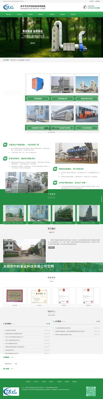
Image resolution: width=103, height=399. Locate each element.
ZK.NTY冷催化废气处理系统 (62, 176)
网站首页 (8, 14)
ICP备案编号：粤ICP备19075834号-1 (60, 389)
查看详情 (51, 267)
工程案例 (51, 14)
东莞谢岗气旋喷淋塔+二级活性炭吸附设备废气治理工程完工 (77, 344)
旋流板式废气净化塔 (87, 147)
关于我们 (92, 1)
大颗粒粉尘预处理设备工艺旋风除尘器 (27, 373)
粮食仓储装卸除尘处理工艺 (27, 379)
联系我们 (98, 1)
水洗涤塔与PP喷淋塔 (27, 356)
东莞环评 (27, 60)
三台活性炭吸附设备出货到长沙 (77, 340)
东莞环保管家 (9, 112)
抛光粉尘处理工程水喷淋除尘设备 (27, 359)
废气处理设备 (9, 101)
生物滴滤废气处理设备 (38, 176)
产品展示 (30, 14)
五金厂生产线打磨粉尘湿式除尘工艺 (27, 363)
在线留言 (62, 14)
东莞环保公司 (13, 60)
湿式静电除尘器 (62, 147)
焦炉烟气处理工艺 (27, 376)
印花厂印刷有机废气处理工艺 (27, 366)
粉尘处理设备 (9, 97)
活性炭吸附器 (21, 60)
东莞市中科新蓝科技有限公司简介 (77, 347)
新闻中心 (41, 14)
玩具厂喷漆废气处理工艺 (27, 369)
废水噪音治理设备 (10, 104)
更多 (47, 350)
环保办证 (8, 108)
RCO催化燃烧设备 (86, 176)
